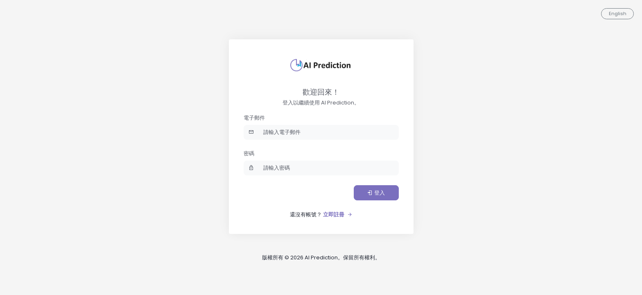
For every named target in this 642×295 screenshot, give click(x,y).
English (617, 13)
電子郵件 (254, 118)
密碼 (249, 153)
